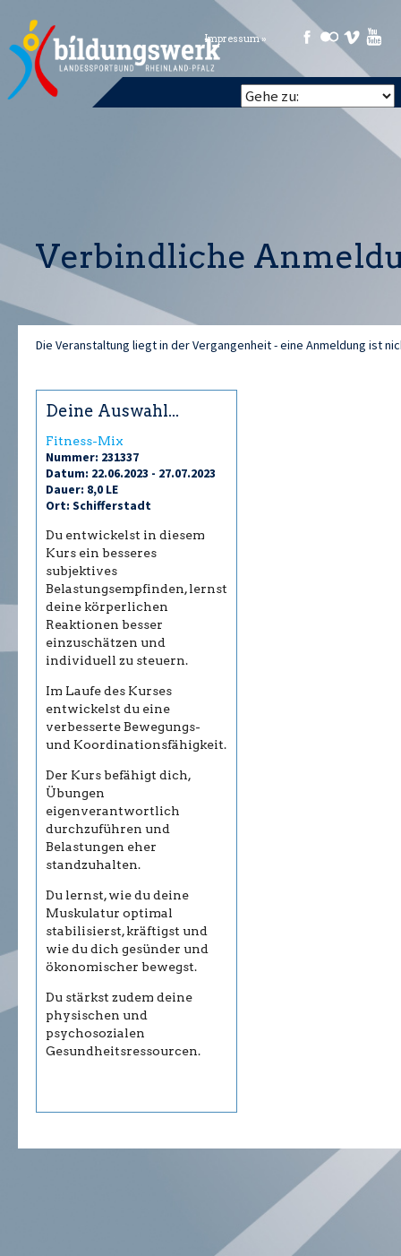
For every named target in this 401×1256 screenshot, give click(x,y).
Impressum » (235, 39)
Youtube (374, 37)
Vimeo (352, 37)
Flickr (329, 37)
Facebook (307, 37)
